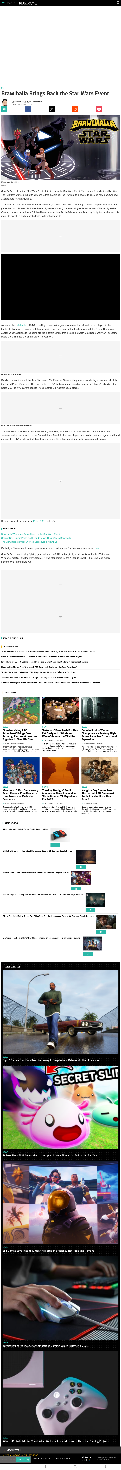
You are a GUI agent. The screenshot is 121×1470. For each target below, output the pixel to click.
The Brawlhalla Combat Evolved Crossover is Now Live (29, 542)
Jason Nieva (18, 101)
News (5, 726)
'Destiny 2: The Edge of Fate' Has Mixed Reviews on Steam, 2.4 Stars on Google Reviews (41, 946)
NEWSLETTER (13, 1450)
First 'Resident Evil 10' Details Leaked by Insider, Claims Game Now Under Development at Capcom (44, 661)
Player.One (29, 3)
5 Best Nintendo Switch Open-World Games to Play (25, 837)
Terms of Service (41, 1458)
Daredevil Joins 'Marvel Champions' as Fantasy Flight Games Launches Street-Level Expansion (99, 734)
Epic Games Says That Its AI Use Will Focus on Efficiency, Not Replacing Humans (48, 1250)
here (97, 548)
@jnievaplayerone (35, 101)
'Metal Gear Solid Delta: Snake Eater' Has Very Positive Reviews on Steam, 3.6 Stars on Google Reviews (48, 924)
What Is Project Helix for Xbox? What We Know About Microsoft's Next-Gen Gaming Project (41, 656)
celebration (21, 325)
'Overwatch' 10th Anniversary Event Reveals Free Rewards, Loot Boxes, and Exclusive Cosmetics (20, 794)
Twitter (52, 109)
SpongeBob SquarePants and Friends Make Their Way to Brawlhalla (36, 538)
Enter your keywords (118, 2)
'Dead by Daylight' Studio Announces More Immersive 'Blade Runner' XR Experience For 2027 (59, 794)
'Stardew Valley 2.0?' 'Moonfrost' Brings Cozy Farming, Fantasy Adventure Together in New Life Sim (20, 734)
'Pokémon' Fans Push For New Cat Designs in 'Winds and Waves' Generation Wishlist (60, 733)
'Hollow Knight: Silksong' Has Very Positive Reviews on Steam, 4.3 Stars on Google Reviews (43, 902)
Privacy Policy (62, 1458)
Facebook (28, 109)
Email (4, 109)
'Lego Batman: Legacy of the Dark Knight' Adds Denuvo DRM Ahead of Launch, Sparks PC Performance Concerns (50, 682)
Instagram (76, 1466)
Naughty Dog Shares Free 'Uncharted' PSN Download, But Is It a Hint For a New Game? (39, 666)
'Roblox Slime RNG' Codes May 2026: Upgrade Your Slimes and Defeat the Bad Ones (38, 672)
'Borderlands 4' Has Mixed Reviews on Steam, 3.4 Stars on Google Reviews (36, 880)
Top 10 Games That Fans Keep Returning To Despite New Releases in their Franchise (51, 1060)
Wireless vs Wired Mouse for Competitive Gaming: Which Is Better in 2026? (46, 1345)
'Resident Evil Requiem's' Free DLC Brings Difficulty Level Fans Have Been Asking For (39, 677)
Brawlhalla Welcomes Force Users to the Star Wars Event (30, 534)
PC (2, 87)
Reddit (75, 109)
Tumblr (105, 1466)
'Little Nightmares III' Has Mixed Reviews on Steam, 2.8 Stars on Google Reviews (38, 859)
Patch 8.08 (38, 521)
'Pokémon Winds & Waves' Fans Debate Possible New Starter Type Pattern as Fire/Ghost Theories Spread (48, 651)
